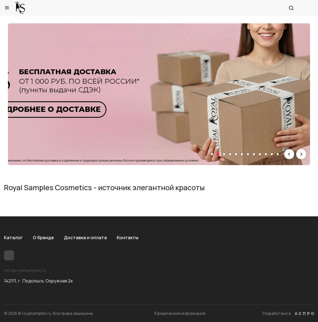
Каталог (13, 237)
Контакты (127, 237)
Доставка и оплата (85, 237)
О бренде (43, 237)
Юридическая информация (179, 313)
